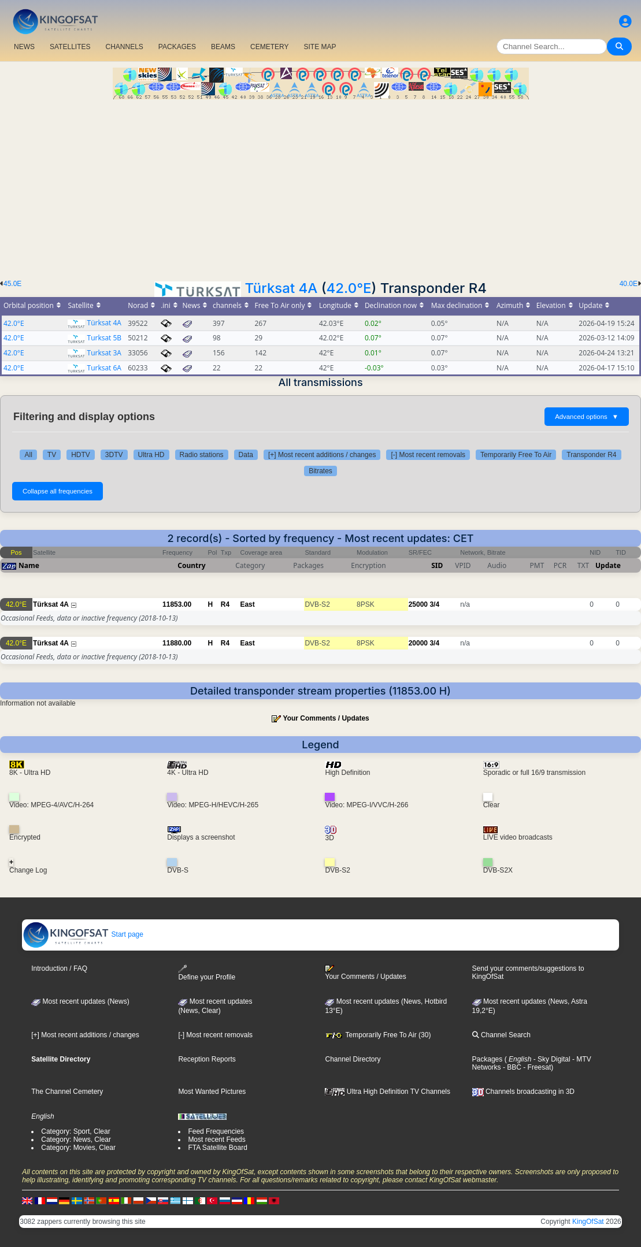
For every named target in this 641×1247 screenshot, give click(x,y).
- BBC (511, 1067)
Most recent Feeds (216, 1139)
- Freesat (536, 1067)
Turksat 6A (104, 368)
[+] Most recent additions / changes (322, 455)
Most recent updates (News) (80, 1001)
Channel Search (501, 1035)
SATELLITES (70, 47)
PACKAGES (177, 47)
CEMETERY (269, 47)
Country (191, 565)
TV (51, 455)
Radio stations (202, 455)
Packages (487, 1059)
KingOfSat (588, 1222)
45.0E (12, 284)
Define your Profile (206, 972)
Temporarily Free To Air (515, 455)
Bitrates (320, 471)
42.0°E (348, 288)
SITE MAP (319, 47)
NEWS (24, 47)
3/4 (434, 604)
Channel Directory (352, 1059)
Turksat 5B (104, 338)
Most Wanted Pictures (212, 1092)
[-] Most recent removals (428, 455)
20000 (418, 643)
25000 (418, 604)
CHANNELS (124, 47)
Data (246, 455)
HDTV (80, 455)
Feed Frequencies (216, 1131)
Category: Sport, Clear (75, 1131)
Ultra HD (151, 455)
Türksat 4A (280, 288)
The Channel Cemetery (67, 1092)
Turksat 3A (104, 353)
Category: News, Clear (76, 1139)
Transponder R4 (591, 455)
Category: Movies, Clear (78, 1148)
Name (28, 565)
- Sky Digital (550, 1059)
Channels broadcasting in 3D (523, 1092)
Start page (83, 934)
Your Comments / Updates (326, 718)
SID (437, 565)
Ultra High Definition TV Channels (387, 1092)
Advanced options (586, 416)
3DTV (114, 455)
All (28, 455)
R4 (225, 604)
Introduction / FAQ (59, 968)
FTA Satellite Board (217, 1148)
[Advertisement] (320, 186)
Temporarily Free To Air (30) (378, 1035)
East (247, 604)
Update (608, 565)
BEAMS (223, 47)
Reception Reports (206, 1059)
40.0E (629, 284)
